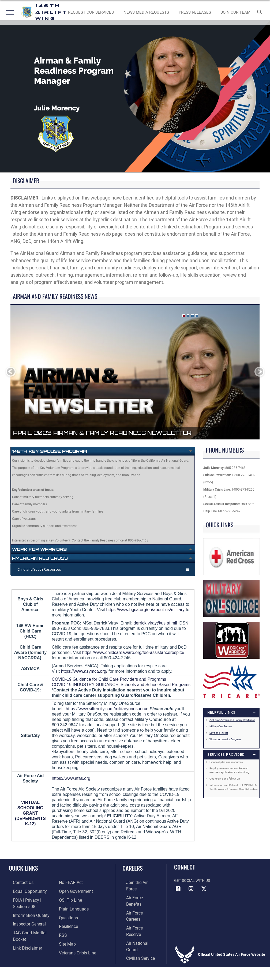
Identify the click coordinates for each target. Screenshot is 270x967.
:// (117, 609)
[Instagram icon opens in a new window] (191, 889)
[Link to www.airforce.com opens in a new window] (136, 882)
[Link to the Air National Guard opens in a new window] (137, 915)
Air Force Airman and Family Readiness (232, 719)
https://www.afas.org (71, 778)
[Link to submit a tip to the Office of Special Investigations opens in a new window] (68, 890)
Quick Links (23, 868)
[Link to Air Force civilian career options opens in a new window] (134, 923)
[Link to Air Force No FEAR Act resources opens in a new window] (19, 945)
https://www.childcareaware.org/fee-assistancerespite (132, 652)
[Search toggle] (261, 12)
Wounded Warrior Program (225, 739)
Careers (132, 868)
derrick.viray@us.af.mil (155, 623)
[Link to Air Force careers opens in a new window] (136, 898)
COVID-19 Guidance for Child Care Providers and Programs (109, 679)
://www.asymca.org (88, 671)
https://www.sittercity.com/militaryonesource (107, 708)
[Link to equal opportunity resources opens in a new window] (24, 890)
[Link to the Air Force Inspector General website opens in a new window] (23, 921)
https (111, 609)
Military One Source (220, 726)
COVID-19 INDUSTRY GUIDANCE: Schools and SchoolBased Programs (121, 684)
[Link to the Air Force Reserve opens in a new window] (136, 907)
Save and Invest (218, 732)
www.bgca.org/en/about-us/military (152, 609)
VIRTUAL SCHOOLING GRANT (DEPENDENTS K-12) (30, 813)
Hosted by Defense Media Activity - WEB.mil (135, 955)
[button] (8, 12)
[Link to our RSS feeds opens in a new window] (62, 923)
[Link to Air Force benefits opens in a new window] (137, 890)
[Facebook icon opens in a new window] (178, 889)
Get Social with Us (192, 880)
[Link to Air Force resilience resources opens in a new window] (67, 915)
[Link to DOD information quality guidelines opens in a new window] (25, 912)
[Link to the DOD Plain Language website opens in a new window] (72, 898)
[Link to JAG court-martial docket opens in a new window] (30, 929)
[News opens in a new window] (195, 12)
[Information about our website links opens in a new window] (21, 937)
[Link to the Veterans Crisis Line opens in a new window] (75, 940)
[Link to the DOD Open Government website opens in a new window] (74, 882)
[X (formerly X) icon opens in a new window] (204, 889)
